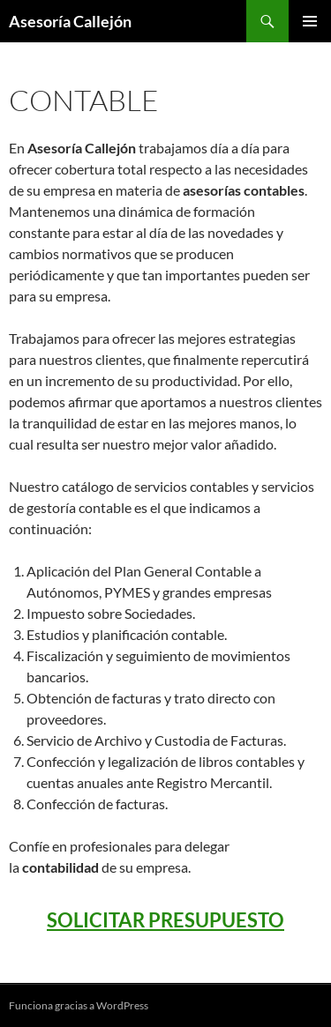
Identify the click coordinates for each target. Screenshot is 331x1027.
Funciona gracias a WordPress (78, 1005)
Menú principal (310, 21)
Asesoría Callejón (70, 21)
